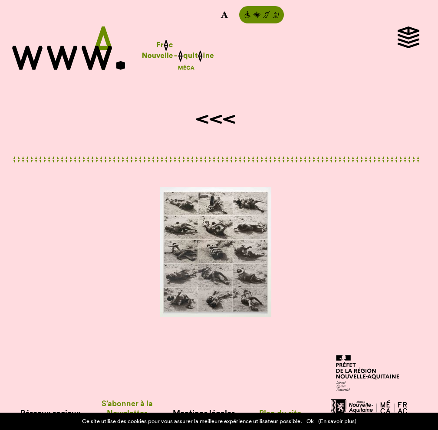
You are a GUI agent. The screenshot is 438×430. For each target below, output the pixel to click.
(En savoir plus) (337, 421)
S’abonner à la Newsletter (127, 408)
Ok (310, 421)
